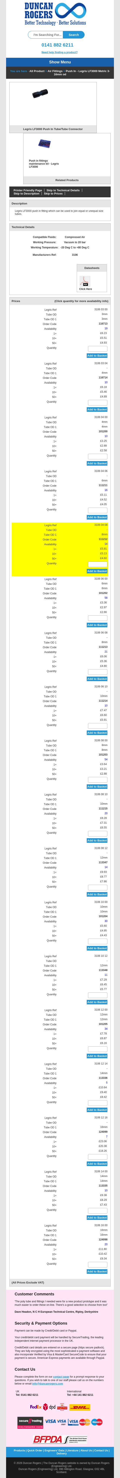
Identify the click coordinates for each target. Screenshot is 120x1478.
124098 (103, 1239)
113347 (103, 862)
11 (106, 974)
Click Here (85, 283)
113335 (103, 1185)
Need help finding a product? (60, 52)
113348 (103, 970)
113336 (103, 1077)
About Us (86, 1450)
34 (106, 1028)
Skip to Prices (53, 193)
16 (106, 490)
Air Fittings (55, 71)
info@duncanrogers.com (47, 1383)
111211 (103, 485)
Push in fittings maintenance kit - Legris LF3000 (44, 163)
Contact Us (101, 1450)
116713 (103, 323)
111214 (103, 700)
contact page (61, 1376)
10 (106, 382)
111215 (103, 808)
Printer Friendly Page (28, 190)
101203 (103, 754)
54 (106, 759)
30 (106, 921)
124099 (103, 1131)
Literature (72, 1450)
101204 (103, 916)
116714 (103, 377)
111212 (103, 539)
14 (106, 543)
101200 (103, 431)
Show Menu (60, 62)
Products (19, 1450)
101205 (103, 1024)
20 (106, 813)
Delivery (62, 1453)
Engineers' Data (54, 1450)
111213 (103, 646)
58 (106, 597)
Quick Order (34, 1450)
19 (106, 328)
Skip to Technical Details (63, 190)
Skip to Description (26, 193)
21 (106, 651)
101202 (103, 593)
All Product (36, 71)
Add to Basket (97, 355)
